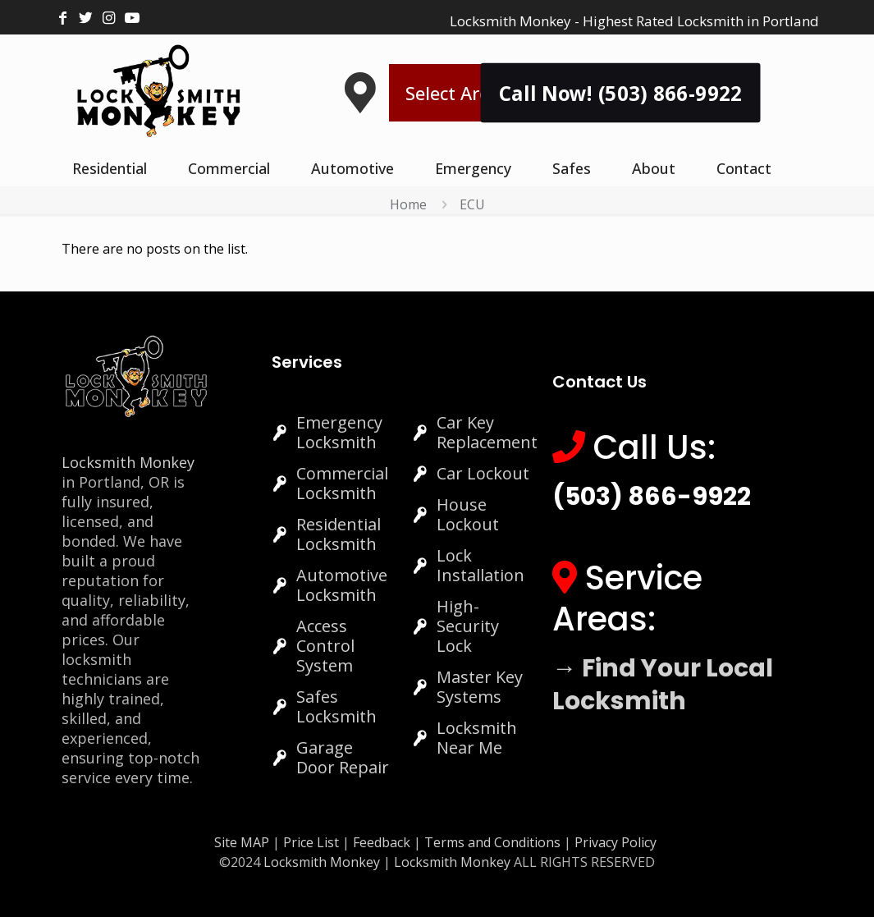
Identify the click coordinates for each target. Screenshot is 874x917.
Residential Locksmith (338, 534)
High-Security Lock (468, 626)
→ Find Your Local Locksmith (662, 684)
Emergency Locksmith (339, 432)
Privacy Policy (615, 842)
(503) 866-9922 (651, 496)
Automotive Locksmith (341, 585)
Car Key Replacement (487, 432)
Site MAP (241, 842)
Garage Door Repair (342, 757)
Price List (311, 842)
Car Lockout (483, 473)
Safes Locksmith (336, 706)
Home (408, 204)
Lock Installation (480, 565)
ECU (472, 204)
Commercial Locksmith (342, 483)
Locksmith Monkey (128, 462)
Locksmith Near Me (477, 738)
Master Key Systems (480, 687)
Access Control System (325, 645)
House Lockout (468, 514)
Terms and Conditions (492, 842)
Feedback (383, 842)
